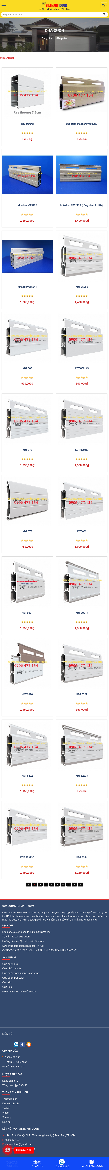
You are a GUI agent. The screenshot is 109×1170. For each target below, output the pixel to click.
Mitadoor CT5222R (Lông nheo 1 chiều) (81, 205)
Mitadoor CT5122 (27, 205)
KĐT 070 (27, 449)
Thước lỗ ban (9, 1099)
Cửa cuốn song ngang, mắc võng (20, 973)
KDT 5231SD (27, 857)
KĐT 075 (27, 531)
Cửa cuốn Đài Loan (13, 977)
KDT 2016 (27, 694)
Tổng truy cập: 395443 (14, 1085)
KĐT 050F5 (82, 286)
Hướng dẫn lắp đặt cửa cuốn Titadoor (23, 941)
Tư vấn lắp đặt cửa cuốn (16, 936)
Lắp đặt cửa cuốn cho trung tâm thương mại (26, 932)
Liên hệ (6, 1122)
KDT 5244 (81, 857)
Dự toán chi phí (10, 1103)
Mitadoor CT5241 (27, 286)
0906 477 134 (12, 1057)
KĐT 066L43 (82, 368)
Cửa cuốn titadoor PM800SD (81, 123)
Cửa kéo (7, 987)
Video (5, 1112)
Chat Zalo (62, 1163)
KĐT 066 (27, 368)
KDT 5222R (82, 775)
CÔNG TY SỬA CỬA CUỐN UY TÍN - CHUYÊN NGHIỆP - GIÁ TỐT (39, 950)
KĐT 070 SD (81, 449)
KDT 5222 (27, 775)
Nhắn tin (37, 1163)
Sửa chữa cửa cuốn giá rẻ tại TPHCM (23, 946)
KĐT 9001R (82, 612)
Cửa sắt (6, 982)
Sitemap (6, 1117)
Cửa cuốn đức (10, 964)
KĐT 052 (81, 531)
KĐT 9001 (27, 612)
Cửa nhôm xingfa (11, 968)
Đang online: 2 (10, 1080)
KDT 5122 (81, 694)
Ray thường (27, 123)
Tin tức (6, 1108)
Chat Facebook (92, 1163)
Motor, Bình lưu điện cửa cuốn (19, 991)
